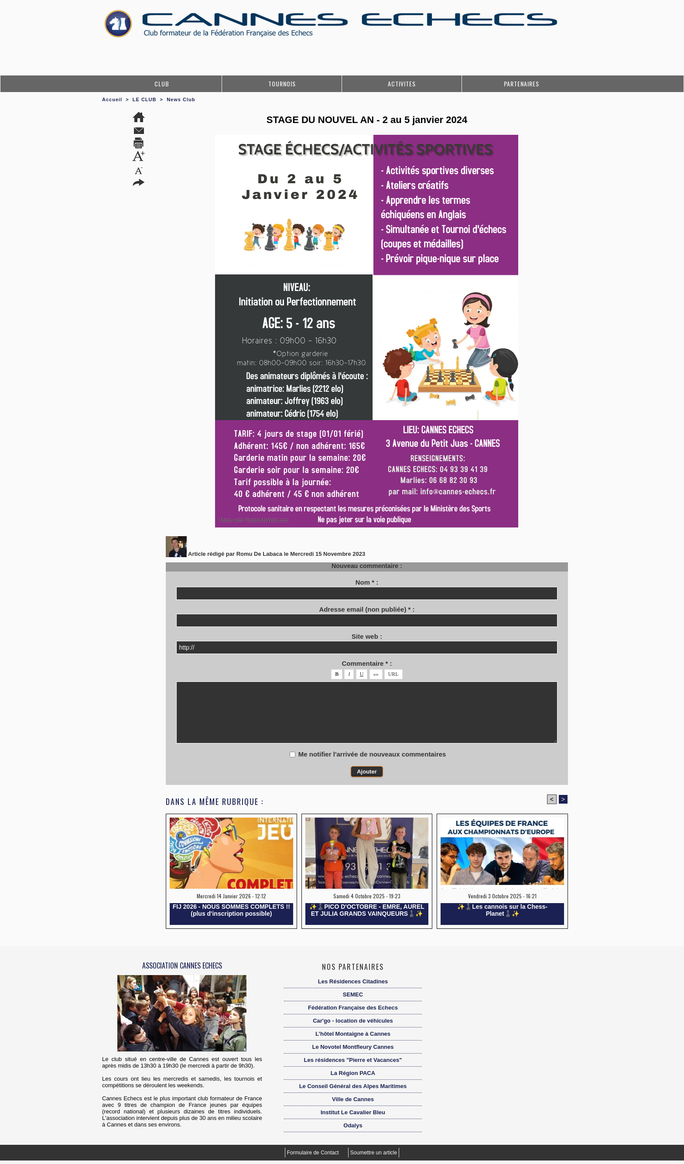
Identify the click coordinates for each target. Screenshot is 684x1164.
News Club (181, 99)
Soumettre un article (373, 1153)
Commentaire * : (367, 663)
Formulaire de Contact (313, 1153)
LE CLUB (145, 99)
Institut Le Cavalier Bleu (353, 1112)
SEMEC (353, 994)
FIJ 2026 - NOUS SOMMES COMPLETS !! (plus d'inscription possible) (231, 910)
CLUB (161, 83)
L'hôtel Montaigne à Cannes (352, 1033)
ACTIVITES (402, 83)
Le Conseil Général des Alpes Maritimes (353, 1086)
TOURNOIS (282, 83)
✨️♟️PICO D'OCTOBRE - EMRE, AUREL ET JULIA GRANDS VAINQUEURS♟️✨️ (366, 910)
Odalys (352, 1125)
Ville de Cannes (353, 1099)
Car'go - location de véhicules (353, 1020)
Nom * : (367, 582)
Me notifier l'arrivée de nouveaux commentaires (372, 754)
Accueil (112, 99)
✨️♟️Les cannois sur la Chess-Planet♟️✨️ (502, 910)
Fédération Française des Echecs (353, 1007)
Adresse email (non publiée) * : (366, 609)
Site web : (367, 636)
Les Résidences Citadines (353, 981)
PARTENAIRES (521, 83)
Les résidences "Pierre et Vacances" (353, 1060)
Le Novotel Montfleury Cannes (352, 1047)
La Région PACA (353, 1073)
